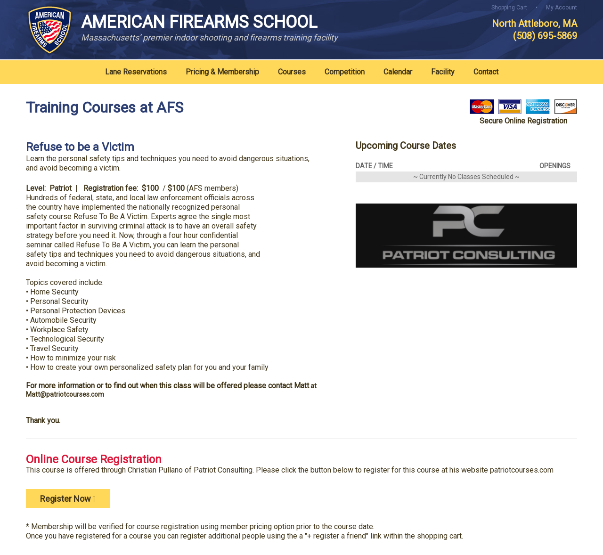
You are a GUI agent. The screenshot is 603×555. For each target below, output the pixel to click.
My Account (561, 7)
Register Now (68, 499)
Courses (292, 71)
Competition (345, 71)
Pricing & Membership (222, 71)
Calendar (397, 71)
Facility (443, 71)
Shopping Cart (509, 7)
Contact (485, 71)
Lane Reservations (136, 71)
